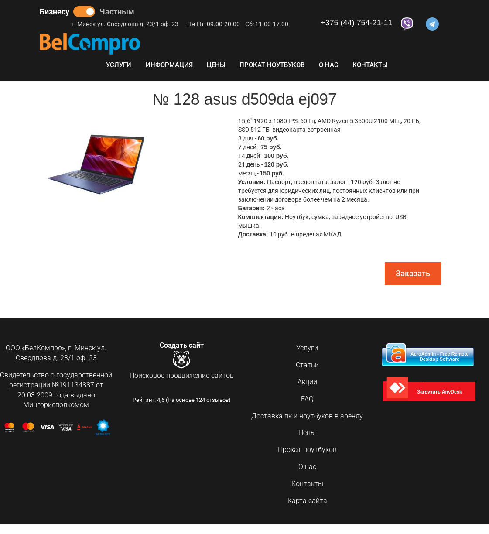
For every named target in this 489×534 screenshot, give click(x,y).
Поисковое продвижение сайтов (182, 376)
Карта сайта (307, 500)
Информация (169, 65)
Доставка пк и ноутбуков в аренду (307, 416)
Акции (307, 382)
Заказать (413, 273)
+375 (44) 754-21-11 (357, 23)
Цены (216, 65)
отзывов (217, 400)
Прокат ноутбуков (271, 65)
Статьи (307, 365)
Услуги (118, 65)
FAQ (307, 399)
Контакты (370, 65)
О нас (329, 65)
